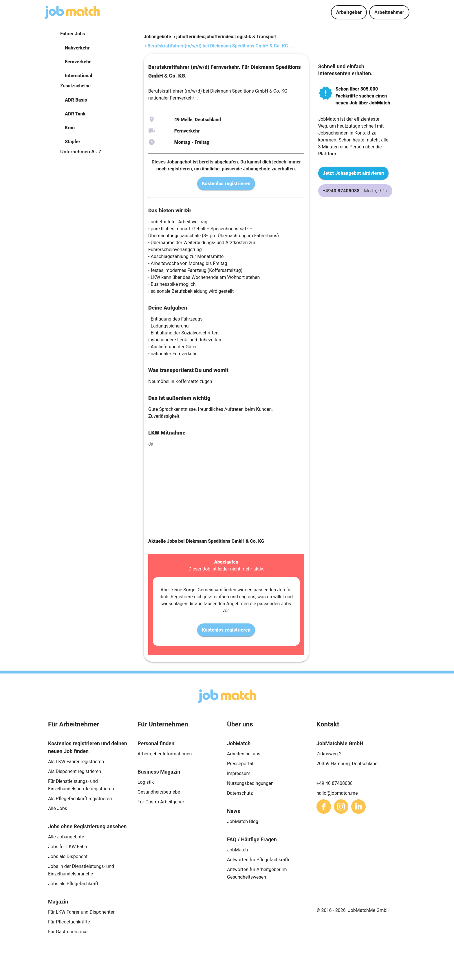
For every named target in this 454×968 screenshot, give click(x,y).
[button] (102, 48)
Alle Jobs (57, 808)
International (78, 75)
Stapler (72, 141)
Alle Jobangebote (66, 837)
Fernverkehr (78, 62)
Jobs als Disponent (67, 856)
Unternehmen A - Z (80, 151)
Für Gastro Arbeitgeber (161, 802)
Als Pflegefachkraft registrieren (80, 798)
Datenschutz (240, 793)
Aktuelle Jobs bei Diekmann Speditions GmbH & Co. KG (206, 541)
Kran (70, 127)
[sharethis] (323, 806)
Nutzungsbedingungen (250, 783)
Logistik (146, 782)
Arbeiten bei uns (243, 754)
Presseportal (240, 763)
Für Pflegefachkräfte (69, 922)
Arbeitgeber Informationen (165, 754)
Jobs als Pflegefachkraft (73, 883)
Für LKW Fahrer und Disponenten (82, 912)
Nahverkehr (77, 48)
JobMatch (237, 850)
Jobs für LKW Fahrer (69, 846)
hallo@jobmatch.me (337, 793)
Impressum (238, 773)
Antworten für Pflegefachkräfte (259, 859)
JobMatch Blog (242, 821)
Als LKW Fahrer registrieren (76, 761)
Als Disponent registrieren (74, 771)
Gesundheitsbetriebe (159, 792)
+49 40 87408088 (334, 783)
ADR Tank (75, 114)
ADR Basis (76, 100)
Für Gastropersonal (67, 931)
